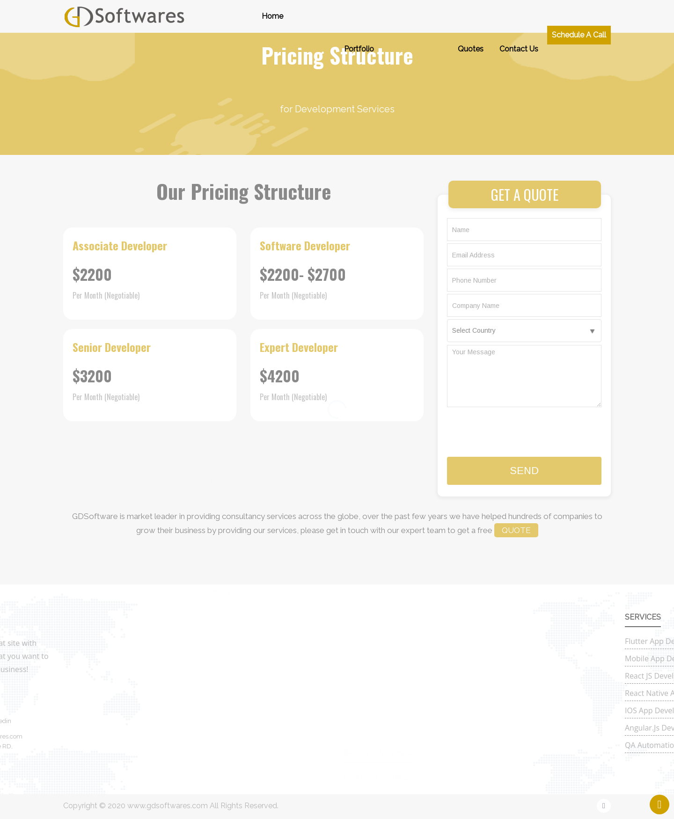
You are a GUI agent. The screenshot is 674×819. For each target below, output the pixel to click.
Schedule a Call (579, 26)
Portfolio (359, 25)
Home (272, 16)
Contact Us (518, 33)
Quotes (471, 38)
